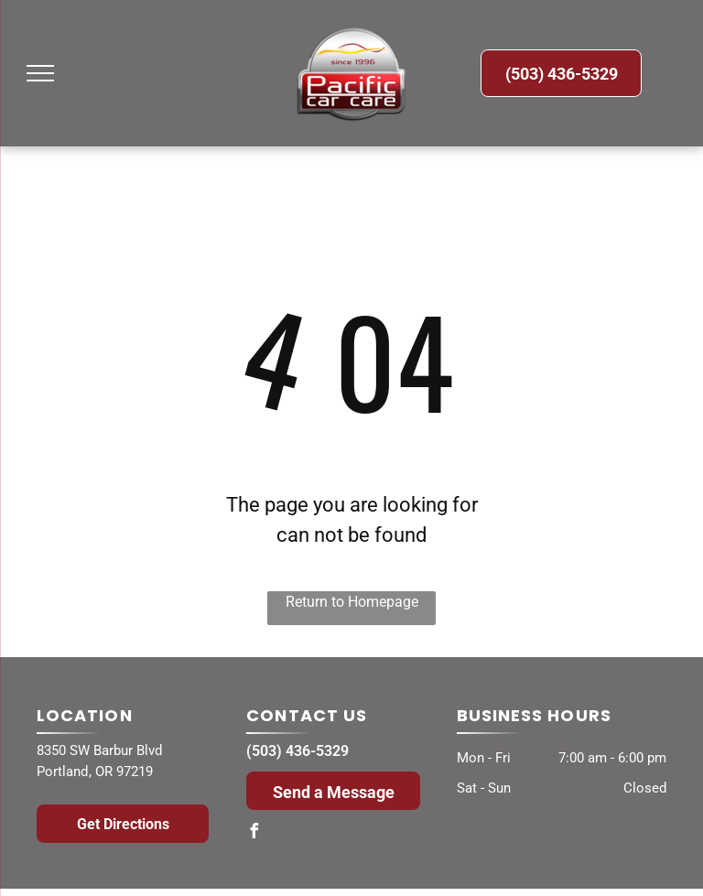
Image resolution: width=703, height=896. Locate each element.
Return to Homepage (352, 601)
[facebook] (253, 833)
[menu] (40, 73)
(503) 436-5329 (297, 751)
